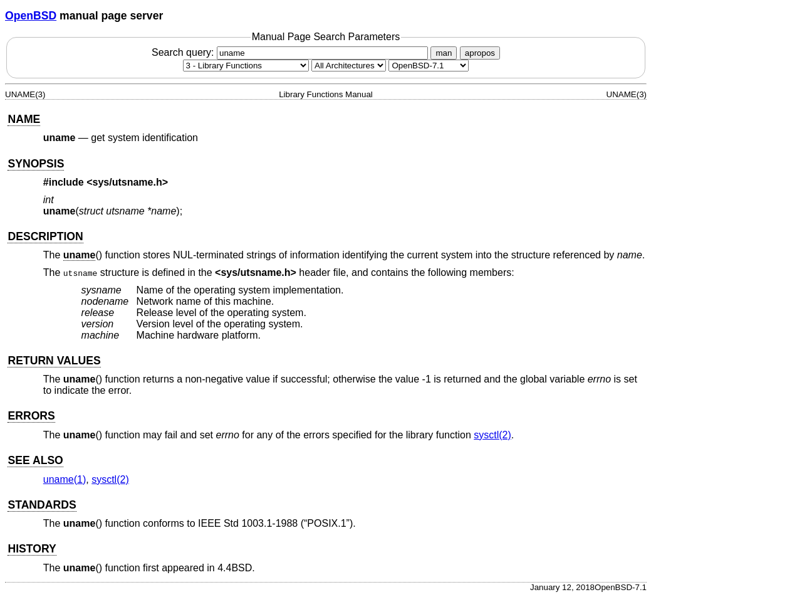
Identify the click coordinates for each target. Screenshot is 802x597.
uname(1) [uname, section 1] (64, 479)
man (443, 53)
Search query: (291, 52)
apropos (480, 53)
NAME (24, 119)
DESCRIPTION (45, 236)
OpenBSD (30, 15)
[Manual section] (246, 65)
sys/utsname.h (127, 182)
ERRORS (31, 415)
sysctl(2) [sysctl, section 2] (492, 435)
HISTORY (32, 548)
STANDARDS (42, 505)
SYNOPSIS (36, 163)
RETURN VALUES (54, 360)
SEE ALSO (35, 460)
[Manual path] (428, 65)
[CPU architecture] (348, 65)
